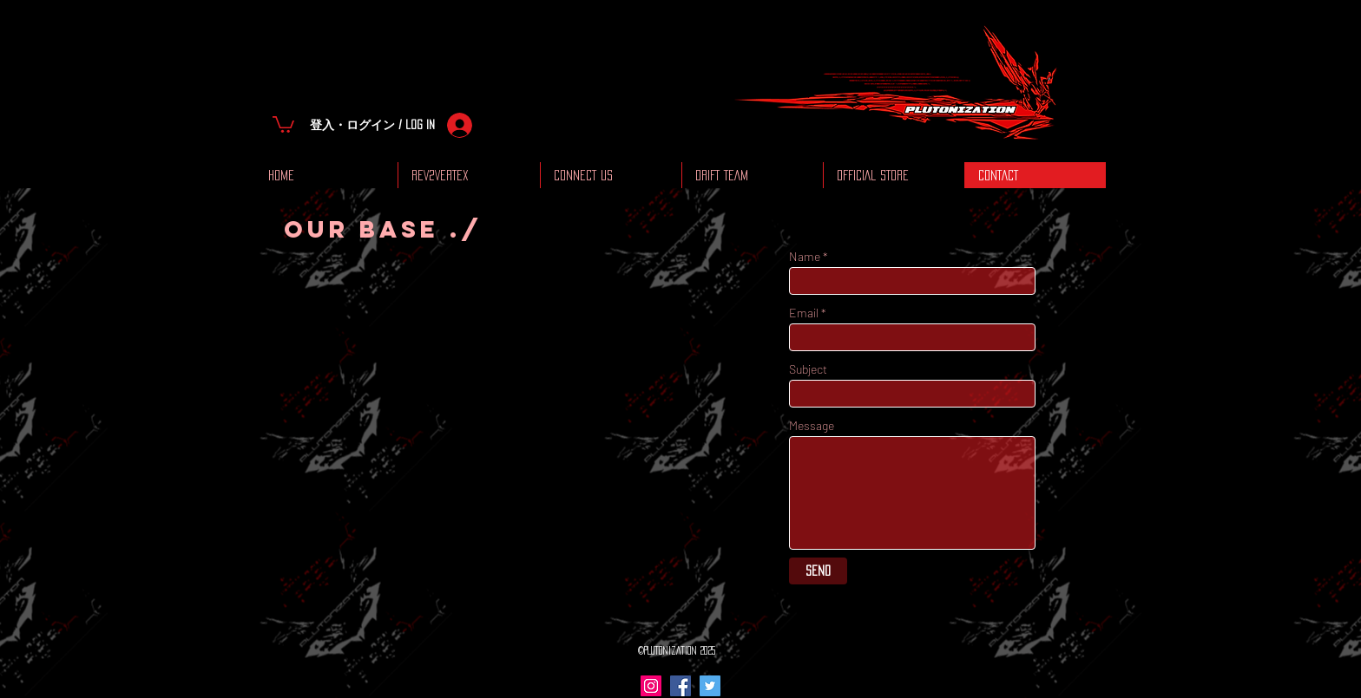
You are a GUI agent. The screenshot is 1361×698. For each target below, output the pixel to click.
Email (804, 313)
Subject (808, 369)
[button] (283, 123)
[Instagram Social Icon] (651, 685)
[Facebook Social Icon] (680, 685)
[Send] (818, 571)
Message (811, 426)
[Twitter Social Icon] (710, 685)
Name (804, 257)
